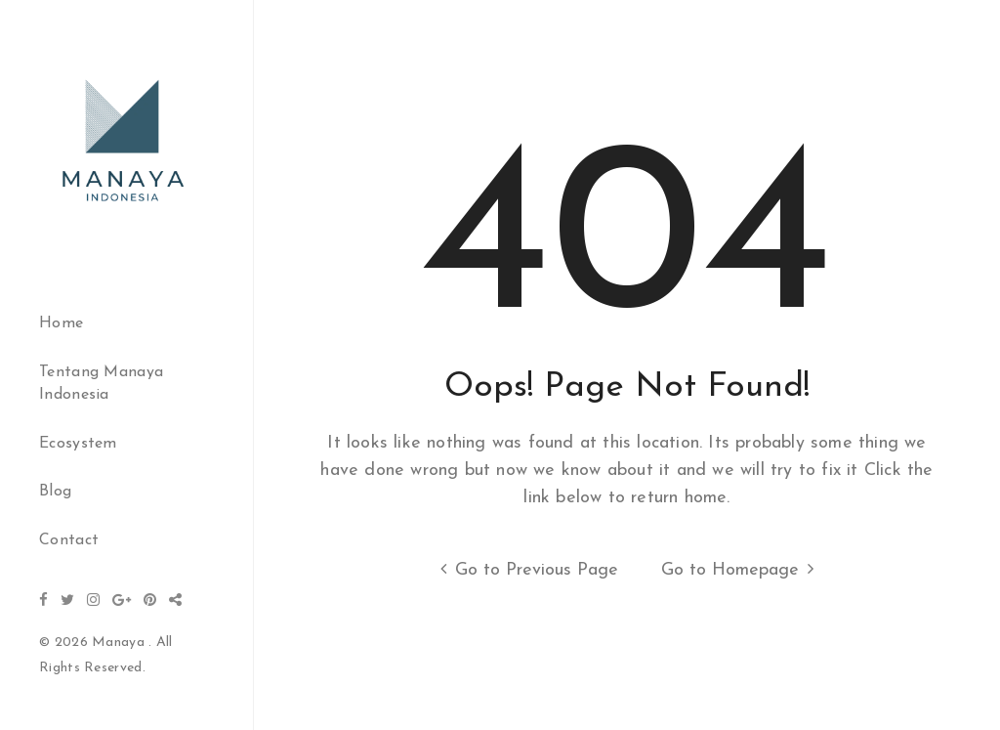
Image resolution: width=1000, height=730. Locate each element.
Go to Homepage (741, 570)
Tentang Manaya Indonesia (101, 384)
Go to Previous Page (525, 570)
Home (61, 323)
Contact (69, 540)
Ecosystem (78, 443)
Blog (55, 491)
